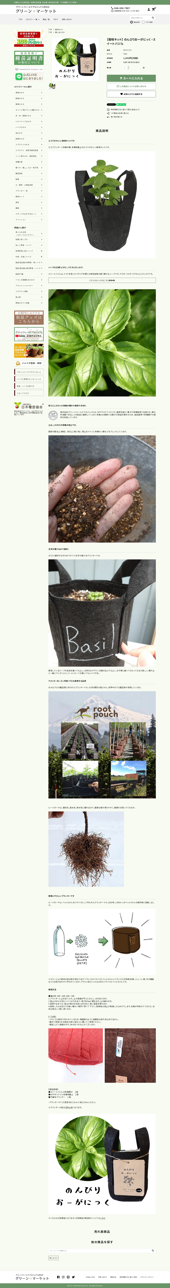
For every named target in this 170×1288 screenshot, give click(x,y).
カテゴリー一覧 (31, 19)
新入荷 (18, 297)
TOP (20, 19)
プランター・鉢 (22, 191)
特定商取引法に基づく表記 (128, 1277)
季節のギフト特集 (23, 303)
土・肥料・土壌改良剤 (24, 185)
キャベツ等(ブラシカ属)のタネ (28, 110)
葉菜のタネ (20, 104)
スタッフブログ (23, 393)
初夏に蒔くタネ (22, 239)
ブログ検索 (149, 22)
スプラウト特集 (22, 291)
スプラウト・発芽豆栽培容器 (27, 150)
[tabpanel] (75, 59)
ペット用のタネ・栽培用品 (26, 156)
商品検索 (137, 22)
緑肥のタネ (20, 139)
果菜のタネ (20, 93)
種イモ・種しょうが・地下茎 (27, 168)
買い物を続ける (115, 117)
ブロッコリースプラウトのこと (29, 372)
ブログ (55, 19)
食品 (17, 202)
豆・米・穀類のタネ (23, 116)
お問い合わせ (67, 19)
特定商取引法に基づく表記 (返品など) (123, 109)
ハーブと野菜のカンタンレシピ (29, 379)
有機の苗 (19, 162)
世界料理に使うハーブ (24, 251)
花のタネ (19, 133)
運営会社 (113, 1277)
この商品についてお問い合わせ (131, 86)
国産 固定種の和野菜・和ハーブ (28, 262)
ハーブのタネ (21, 127)
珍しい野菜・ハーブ (23, 245)
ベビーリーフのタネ (23, 121)
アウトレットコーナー (24, 286)
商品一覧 (46, 19)
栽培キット (59, 29)
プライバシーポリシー (147, 1277)
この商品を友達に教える (118, 113)
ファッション (21, 220)
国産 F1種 (19, 274)
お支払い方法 (90, 1277)
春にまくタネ (59, 32)
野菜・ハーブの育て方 (25, 386)
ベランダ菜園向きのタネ (25, 280)
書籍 (17, 208)
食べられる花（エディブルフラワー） (25, 233)
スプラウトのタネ (23, 145)
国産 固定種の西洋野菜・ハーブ (28, 268)
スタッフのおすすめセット (26, 214)
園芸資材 (19, 173)
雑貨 (17, 179)
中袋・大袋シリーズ (23, 257)
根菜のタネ (20, 98)
